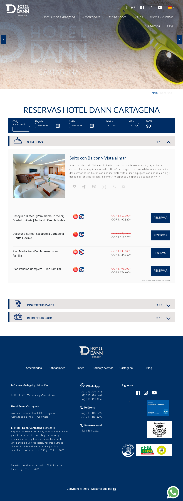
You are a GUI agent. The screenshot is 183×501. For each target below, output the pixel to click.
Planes (138, 17)
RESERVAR (160, 217)
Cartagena (152, 26)
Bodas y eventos (161, 17)
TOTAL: (149, 121)
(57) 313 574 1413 (91, 391)
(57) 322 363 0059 (91, 399)
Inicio (154, 93)
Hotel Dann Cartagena (58, 17)
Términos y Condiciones (41, 395)
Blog (170, 26)
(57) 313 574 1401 (91, 395)
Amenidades (91, 17)
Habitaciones (116, 17)
